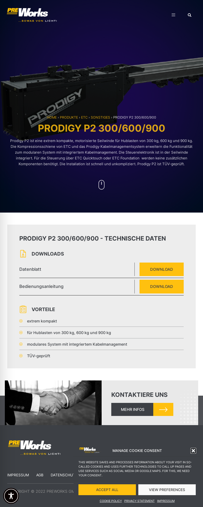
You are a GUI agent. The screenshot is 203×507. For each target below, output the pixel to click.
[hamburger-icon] (173, 16)
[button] (193, 453)
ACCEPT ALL (107, 492)
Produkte (69, 117)
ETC (84, 117)
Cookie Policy (111, 503)
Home (52, 117)
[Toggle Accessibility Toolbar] (11, 495)
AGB (39, 475)
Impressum (166, 503)
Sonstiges (100, 117)
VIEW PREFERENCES (167, 492)
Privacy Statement (139, 503)
